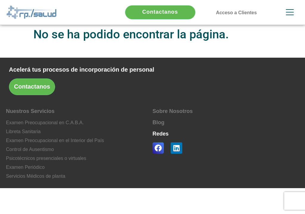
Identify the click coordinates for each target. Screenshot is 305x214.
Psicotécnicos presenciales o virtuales (46, 158)
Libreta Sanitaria (23, 131)
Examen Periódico (25, 167)
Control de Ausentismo (30, 149)
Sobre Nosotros (172, 111)
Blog (158, 122)
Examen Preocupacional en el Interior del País (55, 140)
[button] (236, 14)
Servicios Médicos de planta (35, 176)
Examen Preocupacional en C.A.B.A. (45, 122)
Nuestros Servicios (30, 111)
